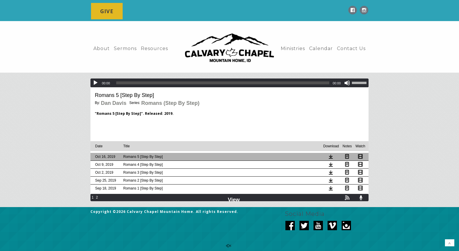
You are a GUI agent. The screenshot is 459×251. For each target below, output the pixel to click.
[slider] (223, 82)
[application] (229, 82)
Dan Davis (113, 103)
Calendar (321, 48)
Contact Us (351, 48)
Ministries (293, 48)
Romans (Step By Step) (170, 103)
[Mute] (347, 83)
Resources (154, 48)
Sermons (125, 48)
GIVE (107, 11)
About (101, 48)
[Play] (95, 83)
